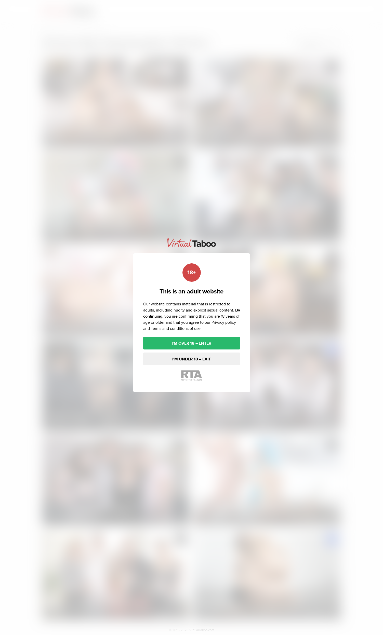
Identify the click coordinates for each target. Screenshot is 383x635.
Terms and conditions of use (176, 328)
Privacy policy (224, 322)
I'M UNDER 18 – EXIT (191, 359)
